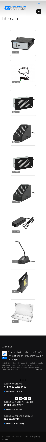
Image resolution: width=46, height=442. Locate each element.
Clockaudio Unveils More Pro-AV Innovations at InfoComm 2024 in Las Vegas (25, 356)
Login (38, 3)
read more (40, 369)
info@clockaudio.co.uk (14, 391)
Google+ (25, 398)
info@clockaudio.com (14, 410)
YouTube (29, 398)
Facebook (16, 398)
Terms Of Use (29, 437)
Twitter (21, 398)
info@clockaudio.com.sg (15, 424)
